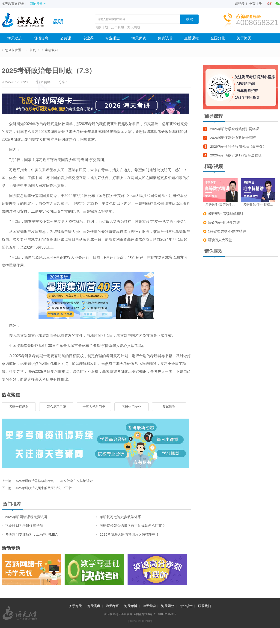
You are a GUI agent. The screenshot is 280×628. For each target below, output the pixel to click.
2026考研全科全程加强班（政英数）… (240, 146)
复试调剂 (169, 406)
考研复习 (51, 50)
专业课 (88, 38)
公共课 (65, 38)
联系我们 (204, 606)
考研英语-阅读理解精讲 (226, 214)
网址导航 (37, 4)
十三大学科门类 (94, 406)
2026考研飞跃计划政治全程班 (233, 138)
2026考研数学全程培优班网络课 (234, 129)
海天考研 (112, 606)
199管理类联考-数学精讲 (227, 231)
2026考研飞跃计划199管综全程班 (236, 155)
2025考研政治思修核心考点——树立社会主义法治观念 (54, 481)
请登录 (239, 4)
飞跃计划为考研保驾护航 (24, 526)
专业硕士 (112, 38)
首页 (33, 50)
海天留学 (149, 606)
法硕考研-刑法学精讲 (224, 222)
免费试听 (165, 38)
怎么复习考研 (56, 406)
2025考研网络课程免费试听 (26, 517)
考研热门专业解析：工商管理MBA (31, 534)
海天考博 (130, 606)
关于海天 (244, 38)
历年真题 (117, 27)
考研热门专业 (131, 406)
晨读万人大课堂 (220, 240)
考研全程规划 (18, 406)
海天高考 (93, 606)
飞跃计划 (101, 27)
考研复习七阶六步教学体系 (120, 517)
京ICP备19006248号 (139, 621)
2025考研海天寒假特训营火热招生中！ (129, 534)
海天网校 (133, 27)
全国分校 (217, 38)
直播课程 (191, 38)
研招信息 (41, 38)
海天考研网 (25, 21)
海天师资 (138, 38)
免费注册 (255, 4)
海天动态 (14, 38)
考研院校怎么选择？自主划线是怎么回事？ (132, 526)
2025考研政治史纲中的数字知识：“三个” (43, 488)
